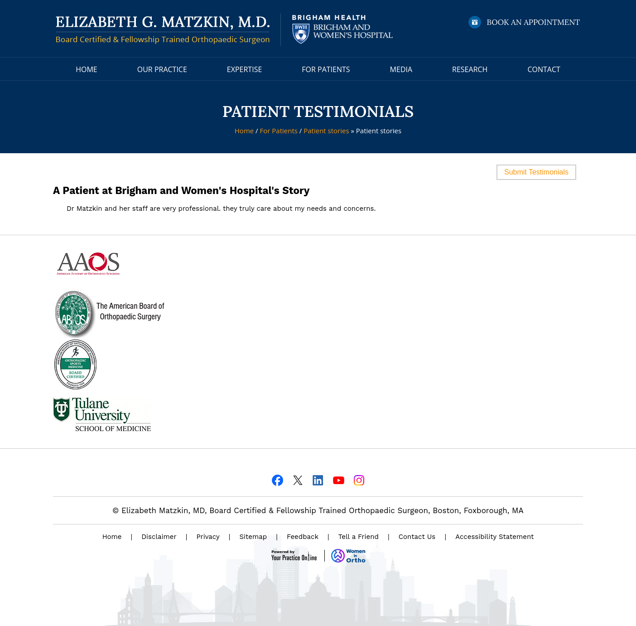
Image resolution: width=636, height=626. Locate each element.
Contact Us (417, 537)
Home (86, 69)
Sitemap (253, 537)
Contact (543, 69)
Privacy (207, 537)
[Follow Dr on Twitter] (298, 479)
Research (469, 69)
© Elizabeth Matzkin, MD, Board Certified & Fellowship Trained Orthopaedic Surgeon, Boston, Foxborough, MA (318, 510)
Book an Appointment (533, 22)
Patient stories (326, 130)
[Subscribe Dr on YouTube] (339, 479)
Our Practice (162, 69)
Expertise (244, 69)
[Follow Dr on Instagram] (359, 479)
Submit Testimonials (536, 172)
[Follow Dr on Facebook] (277, 479)
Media (401, 69)
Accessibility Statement (494, 537)
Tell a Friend (358, 537)
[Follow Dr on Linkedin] (318, 479)
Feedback (302, 537)
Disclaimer (158, 537)
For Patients (326, 69)
